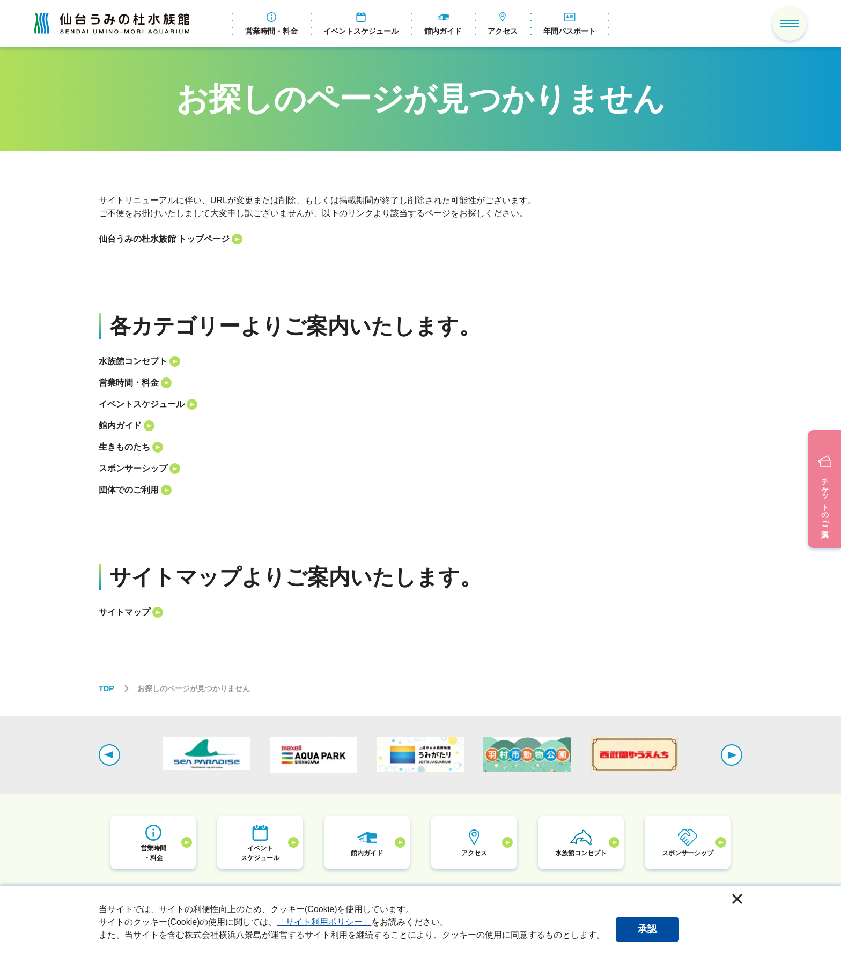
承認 (647, 929)
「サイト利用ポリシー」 (324, 922)
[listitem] (420, 239)
